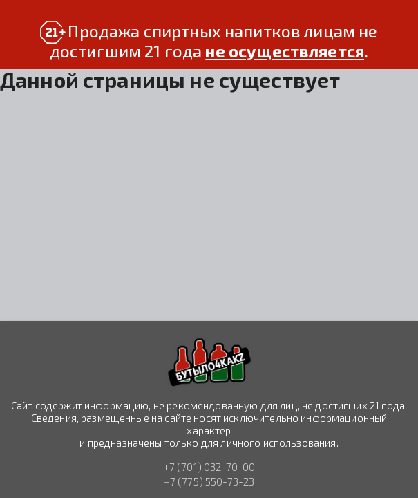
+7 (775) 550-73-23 (209, 481)
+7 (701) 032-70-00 (209, 467)
